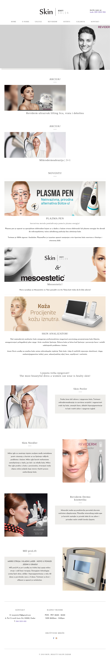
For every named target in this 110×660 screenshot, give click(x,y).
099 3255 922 (21, 621)
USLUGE (38, 21)
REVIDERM (52, 21)
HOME (13, 21)
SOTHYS (66, 21)
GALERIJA (80, 21)
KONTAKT (95, 21)
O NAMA (25, 21)
